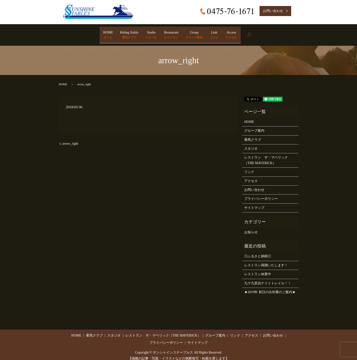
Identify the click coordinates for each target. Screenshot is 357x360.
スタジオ (251, 144)
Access (260, 32)
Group (203, 32)
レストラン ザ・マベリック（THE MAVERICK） (266, 155)
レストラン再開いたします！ (266, 260)
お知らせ (251, 227)
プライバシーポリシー (261, 194)
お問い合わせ (254, 185)
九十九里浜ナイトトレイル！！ (267, 278)
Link (233, 32)
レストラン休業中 (257, 269)
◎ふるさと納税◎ (257, 251)
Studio (141, 32)
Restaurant (171, 32)
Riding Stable (110, 32)
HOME (79, 32)
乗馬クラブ (252, 135)
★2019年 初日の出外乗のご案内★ (269, 287)
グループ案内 (254, 126)
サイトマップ (254, 203)
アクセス (251, 176)
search (287, 32)
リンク (249, 167)
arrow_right (70, 139)
